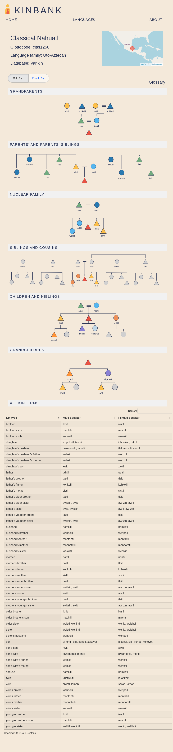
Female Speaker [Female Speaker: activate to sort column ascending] (128, 417)
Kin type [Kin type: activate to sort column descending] (11, 417)
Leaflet (143, 64)
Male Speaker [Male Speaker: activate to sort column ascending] (71, 417)
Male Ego (18, 78)
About (155, 19)
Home (11, 19)
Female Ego (38, 78)
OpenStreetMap (156, 64)
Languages (84, 19)
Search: (150, 411)
